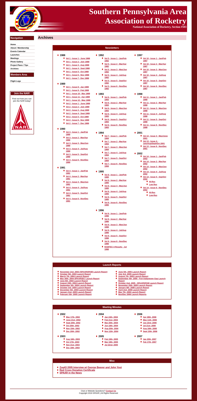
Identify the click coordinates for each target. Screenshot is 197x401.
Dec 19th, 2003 (73, 348)
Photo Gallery (17, 62)
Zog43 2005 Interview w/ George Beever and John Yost (91, 367)
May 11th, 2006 (150, 320)
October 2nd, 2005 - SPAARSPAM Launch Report (140, 283)
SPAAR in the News (71, 373)
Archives (15, 68)
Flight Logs (16, 81)
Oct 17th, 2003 (72, 342)
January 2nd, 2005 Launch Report (75, 292)
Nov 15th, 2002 (73, 328)
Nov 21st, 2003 (73, 345)
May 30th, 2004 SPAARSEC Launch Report (79, 278)
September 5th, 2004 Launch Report (76, 285)
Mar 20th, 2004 (111, 323)
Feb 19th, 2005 (111, 339)
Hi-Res (152, 192)
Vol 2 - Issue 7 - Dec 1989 (77, 123)
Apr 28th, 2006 (149, 317)
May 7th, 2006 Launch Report (131, 292)
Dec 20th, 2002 (73, 331)
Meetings (15, 58)
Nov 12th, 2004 (111, 331)
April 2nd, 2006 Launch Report (132, 290)
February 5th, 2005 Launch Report (76, 294)
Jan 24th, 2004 (111, 317)
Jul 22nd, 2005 (111, 345)
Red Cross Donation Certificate (77, 370)
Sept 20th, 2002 (73, 323)
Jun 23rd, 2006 (150, 323)
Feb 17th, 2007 (150, 342)
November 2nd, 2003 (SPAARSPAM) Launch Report (83, 272)
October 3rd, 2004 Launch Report (75, 287)
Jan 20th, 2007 (149, 339)
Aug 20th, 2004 (111, 328)
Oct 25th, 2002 (72, 325)
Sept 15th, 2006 (150, 331)
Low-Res (153, 195)
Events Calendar (18, 51)
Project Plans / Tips (19, 65)
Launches (15, 55)
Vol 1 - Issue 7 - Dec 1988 (77, 78)
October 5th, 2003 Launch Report (75, 274)
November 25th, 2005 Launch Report (135, 285)
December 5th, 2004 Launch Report (76, 290)
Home (13, 44)
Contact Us (111, 391)
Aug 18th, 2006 (150, 328)
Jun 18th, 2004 (111, 325)
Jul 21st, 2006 (149, 325)
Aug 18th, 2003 (73, 339)
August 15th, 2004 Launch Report (75, 283)
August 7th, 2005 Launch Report (133, 276)
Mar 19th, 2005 (111, 342)
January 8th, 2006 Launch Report (133, 287)
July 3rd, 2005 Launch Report (131, 274)
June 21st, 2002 (73, 320)
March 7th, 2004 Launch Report (74, 276)
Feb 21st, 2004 (111, 320)
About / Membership (20, 48)
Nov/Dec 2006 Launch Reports (132, 294)
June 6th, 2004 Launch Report (74, 281)
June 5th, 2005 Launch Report (132, 272)
